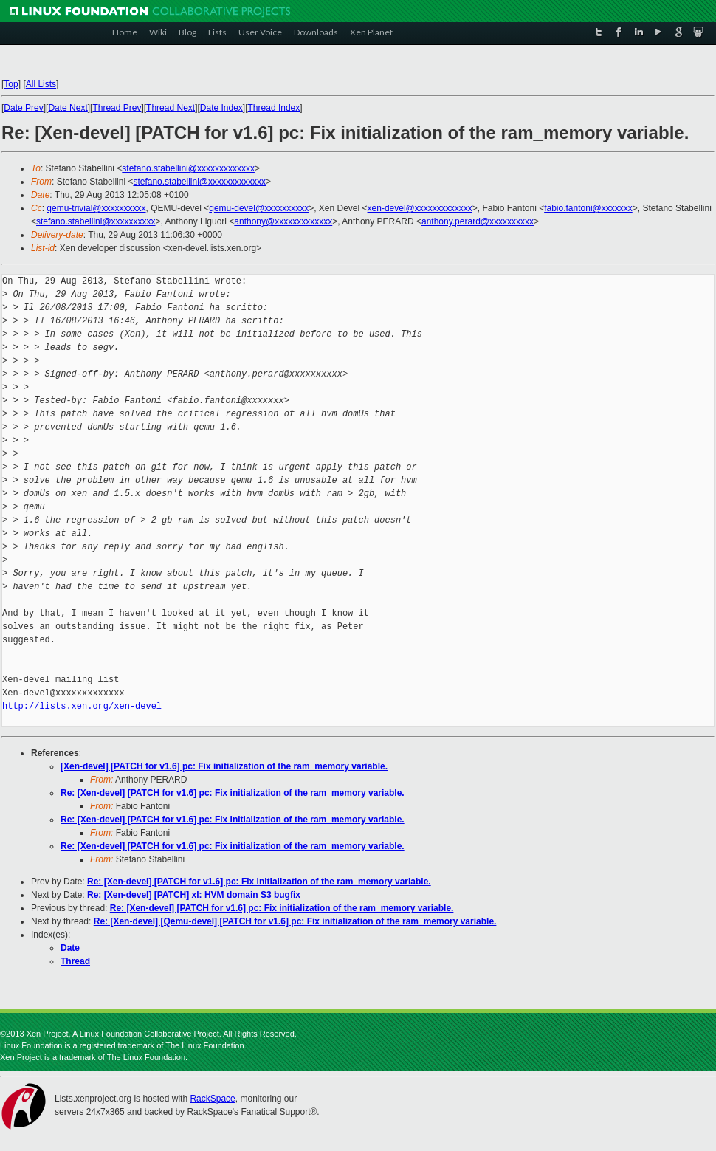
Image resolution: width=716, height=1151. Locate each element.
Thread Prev (116, 108)
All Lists (41, 84)
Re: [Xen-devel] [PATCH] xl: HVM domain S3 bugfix (193, 895)
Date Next (67, 108)
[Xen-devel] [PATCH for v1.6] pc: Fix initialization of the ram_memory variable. (224, 766)
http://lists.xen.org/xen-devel (82, 706)
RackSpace (212, 1098)
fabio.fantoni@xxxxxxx (588, 208)
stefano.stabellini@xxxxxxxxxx (96, 221)
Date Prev (23, 108)
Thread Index (274, 108)
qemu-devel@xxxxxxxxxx (259, 208)
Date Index (221, 108)
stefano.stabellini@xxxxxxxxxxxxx (188, 168)
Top (11, 84)
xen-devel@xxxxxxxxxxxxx (420, 208)
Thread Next (170, 108)
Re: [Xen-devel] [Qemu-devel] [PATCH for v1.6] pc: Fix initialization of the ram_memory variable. (295, 921)
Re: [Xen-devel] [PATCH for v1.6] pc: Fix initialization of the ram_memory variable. (233, 793)
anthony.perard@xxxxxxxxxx (477, 221)
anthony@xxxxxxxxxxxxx (283, 221)
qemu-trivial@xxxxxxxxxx (96, 208)
